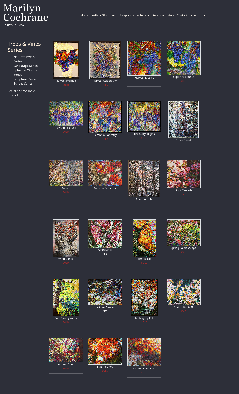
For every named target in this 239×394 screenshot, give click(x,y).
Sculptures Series (25, 79)
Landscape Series (26, 66)
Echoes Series (23, 83)
